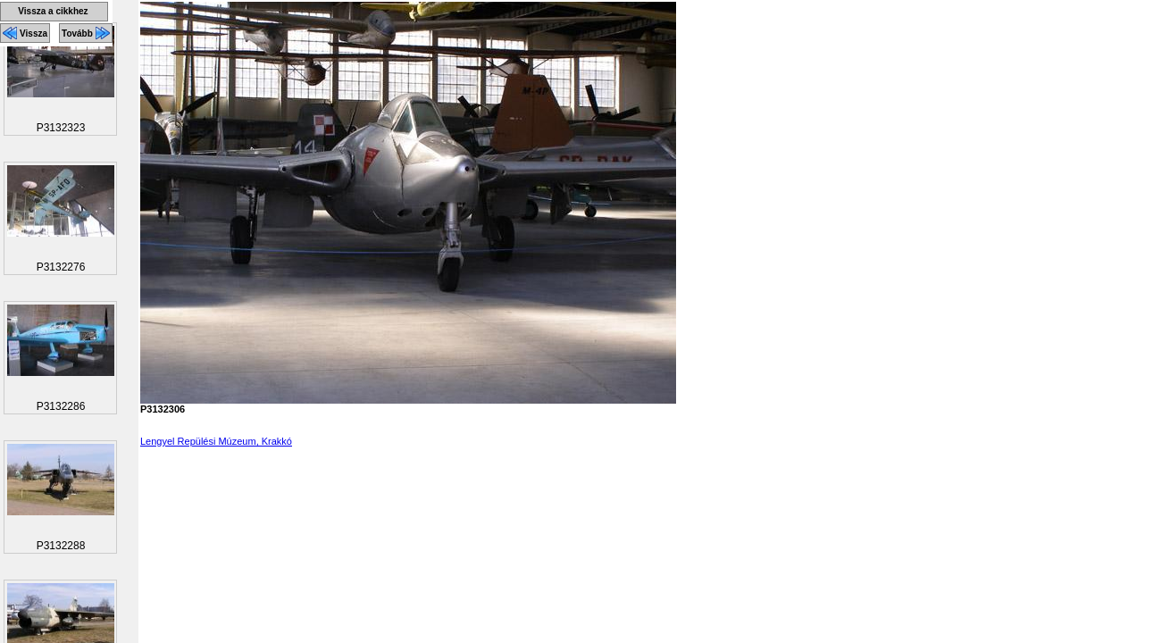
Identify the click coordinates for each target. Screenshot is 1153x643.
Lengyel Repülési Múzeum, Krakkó (216, 441)
